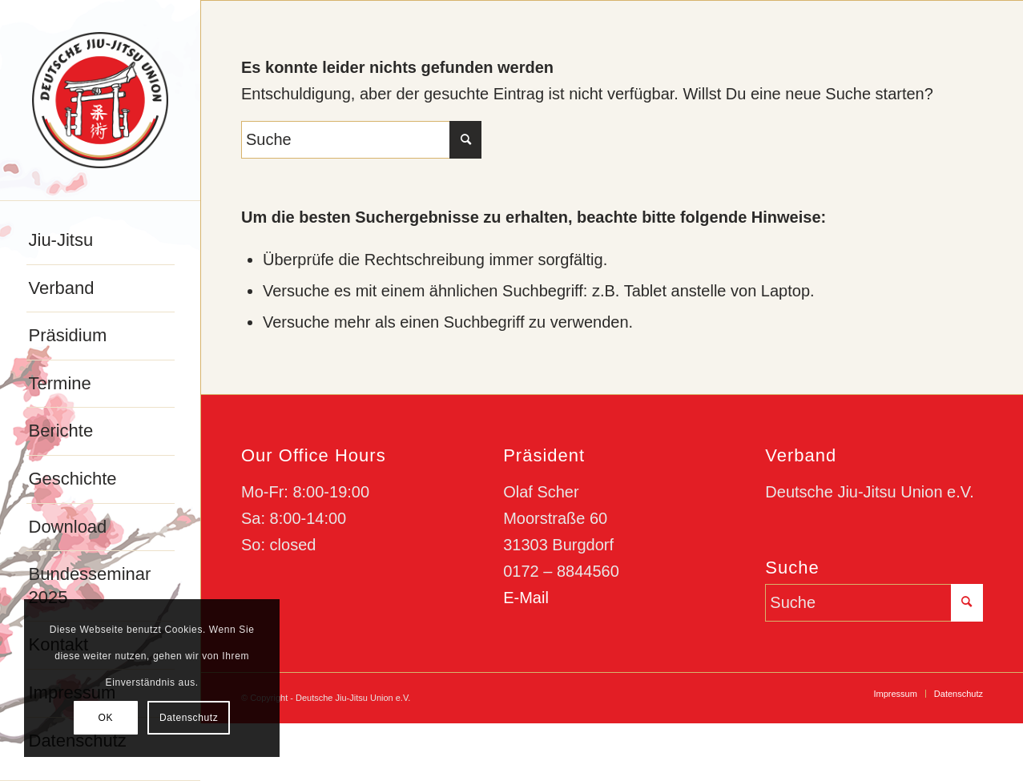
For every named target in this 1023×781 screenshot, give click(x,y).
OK (106, 717)
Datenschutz (188, 717)
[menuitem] (100, 241)
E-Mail (526, 597)
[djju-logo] (100, 100)
